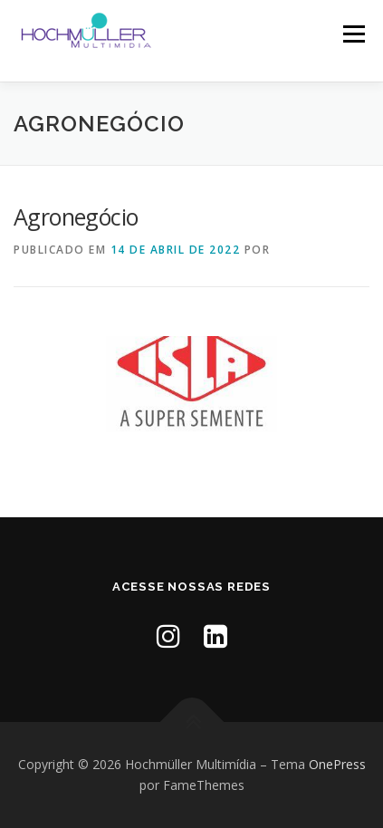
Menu (353, 34)
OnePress (337, 764)
